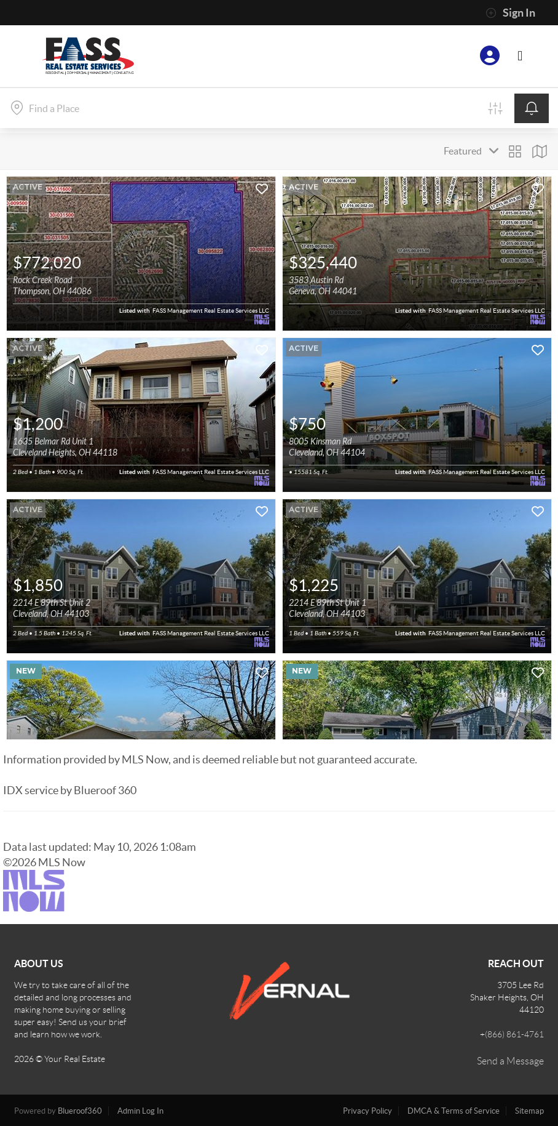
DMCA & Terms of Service (453, 1111)
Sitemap (529, 1111)
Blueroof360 (80, 1111)
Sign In (510, 13)
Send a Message (510, 1061)
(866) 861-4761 (514, 1034)
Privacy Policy (367, 1111)
